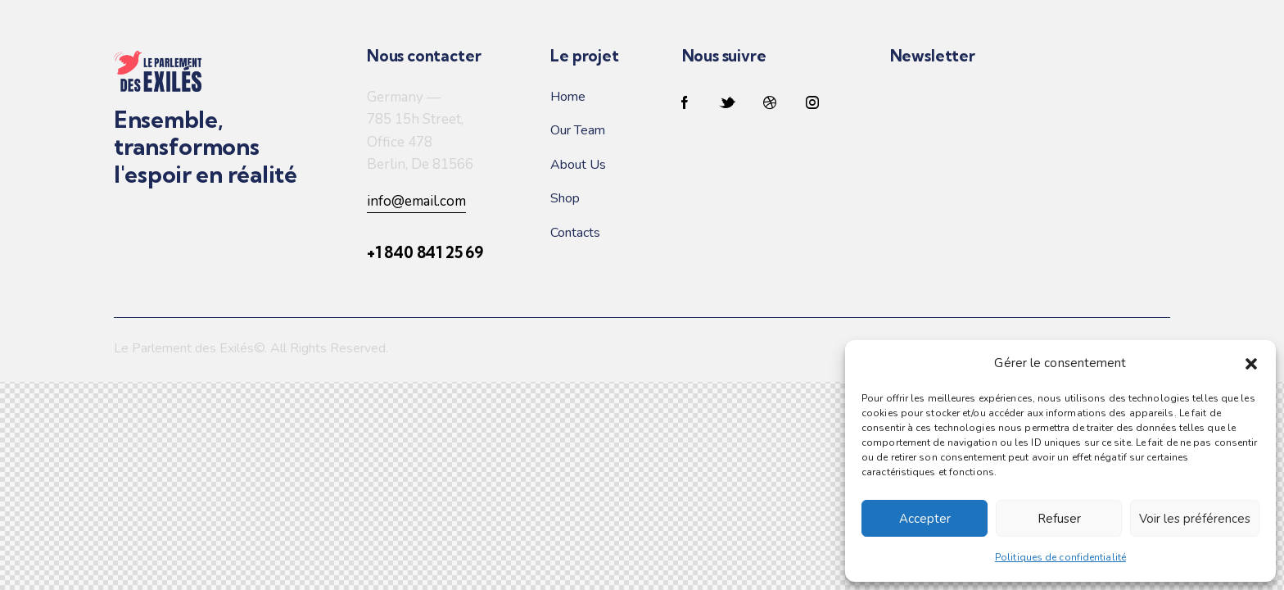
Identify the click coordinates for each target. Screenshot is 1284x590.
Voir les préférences (1194, 519)
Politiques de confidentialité (1060, 557)
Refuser (1059, 519)
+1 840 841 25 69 (425, 252)
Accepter (925, 519)
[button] (1251, 364)
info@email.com (416, 201)
